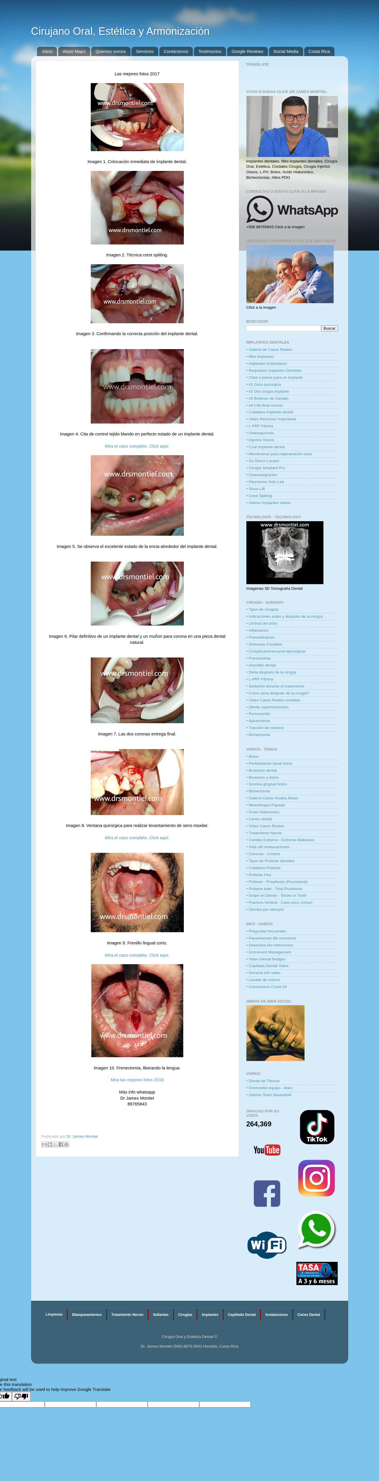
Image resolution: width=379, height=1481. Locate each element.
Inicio (47, 51)
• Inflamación (257, 630)
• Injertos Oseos (260, 440)
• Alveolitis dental (261, 665)
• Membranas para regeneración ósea (279, 454)
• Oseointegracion (261, 475)
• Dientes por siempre (265, 909)
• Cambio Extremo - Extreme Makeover (280, 840)
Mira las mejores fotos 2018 (137, 1080)
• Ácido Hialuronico (263, 812)
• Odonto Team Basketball (268, 1095)
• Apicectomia (258, 721)
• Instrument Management (268, 952)
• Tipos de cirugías (262, 609)
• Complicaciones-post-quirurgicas (276, 651)
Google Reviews (247, 51)
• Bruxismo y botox (262, 777)
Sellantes (160, 1315)
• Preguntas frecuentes (266, 931)
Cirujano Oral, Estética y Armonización (120, 31)
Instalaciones (276, 1315)
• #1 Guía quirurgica (263, 384)
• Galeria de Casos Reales (269, 349)
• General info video (263, 973)
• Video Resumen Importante (271, 419)
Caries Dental (309, 1315)
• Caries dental (259, 819)
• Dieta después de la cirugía (271, 672)
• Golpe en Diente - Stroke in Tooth (276, 895)
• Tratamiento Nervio (264, 833)
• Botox (252, 756)
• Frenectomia (258, 658)
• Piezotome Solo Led (265, 482)
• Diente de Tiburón (263, 1081)
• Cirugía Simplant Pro (265, 468)
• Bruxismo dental (261, 770)
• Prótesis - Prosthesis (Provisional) (277, 882)
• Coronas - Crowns (263, 854)
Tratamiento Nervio (127, 1315)
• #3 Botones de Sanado (267, 398)
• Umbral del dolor (262, 623)
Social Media (285, 51)
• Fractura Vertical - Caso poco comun (279, 902)
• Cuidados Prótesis (263, 868)
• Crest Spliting (259, 496)
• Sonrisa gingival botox (266, 784)
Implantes (210, 1315)
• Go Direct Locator (263, 461)
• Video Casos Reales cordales (273, 700)
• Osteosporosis (260, 433)
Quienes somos (110, 51)
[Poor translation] (21, 1396)
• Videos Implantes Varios (268, 503)
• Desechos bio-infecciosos (269, 945)
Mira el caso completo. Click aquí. (137, 446)
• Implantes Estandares (266, 363)
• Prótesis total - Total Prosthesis (274, 889)
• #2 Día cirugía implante (267, 391)
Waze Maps (74, 51)
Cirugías (185, 1315)
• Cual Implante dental (265, 447)
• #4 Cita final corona (264, 405)
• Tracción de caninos (265, 728)
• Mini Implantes (260, 356)
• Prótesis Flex (259, 875)
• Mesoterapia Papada (265, 805)
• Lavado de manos (263, 980)
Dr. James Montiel (82, 1136)
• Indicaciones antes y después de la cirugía (284, 616)
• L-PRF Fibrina (259, 426)
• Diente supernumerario (267, 707)
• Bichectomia (258, 735)
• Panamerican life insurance (271, 938)
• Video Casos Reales (265, 826)
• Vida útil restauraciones (268, 847)
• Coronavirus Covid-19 (266, 987)
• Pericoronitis (258, 714)
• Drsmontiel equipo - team (269, 1088)
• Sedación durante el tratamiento (275, 686)
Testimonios (209, 51)
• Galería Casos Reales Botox (272, 798)
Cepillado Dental (242, 1315)
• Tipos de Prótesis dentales (270, 861)
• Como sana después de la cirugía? (277, 693)
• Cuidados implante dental (269, 412)
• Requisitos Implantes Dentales (274, 370)
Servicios (145, 51)
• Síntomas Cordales (264, 644)
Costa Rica (319, 51)
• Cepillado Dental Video (267, 966)
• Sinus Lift (255, 489)
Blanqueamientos (87, 1315)
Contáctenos (176, 51)
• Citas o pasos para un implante (274, 377)
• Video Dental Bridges (266, 959)
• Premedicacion (260, 637)
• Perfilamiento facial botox (269, 763)
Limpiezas (54, 1314)
